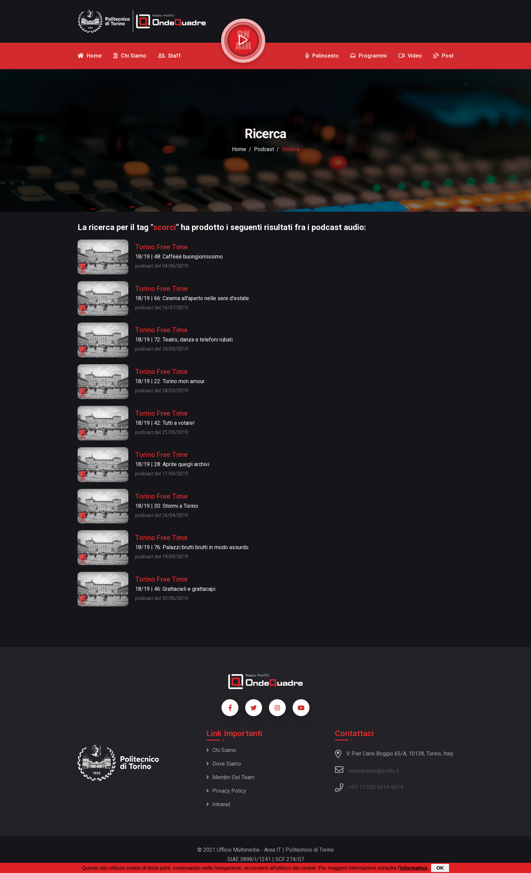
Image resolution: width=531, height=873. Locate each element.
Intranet (218, 804)
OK (440, 868)
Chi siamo (221, 750)
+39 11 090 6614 (368, 787)
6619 (397, 787)
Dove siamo (223, 764)
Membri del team (230, 777)
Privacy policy (226, 791)
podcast (264, 149)
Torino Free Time (161, 247)
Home (239, 149)
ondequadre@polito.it (367, 769)
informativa (413, 868)
